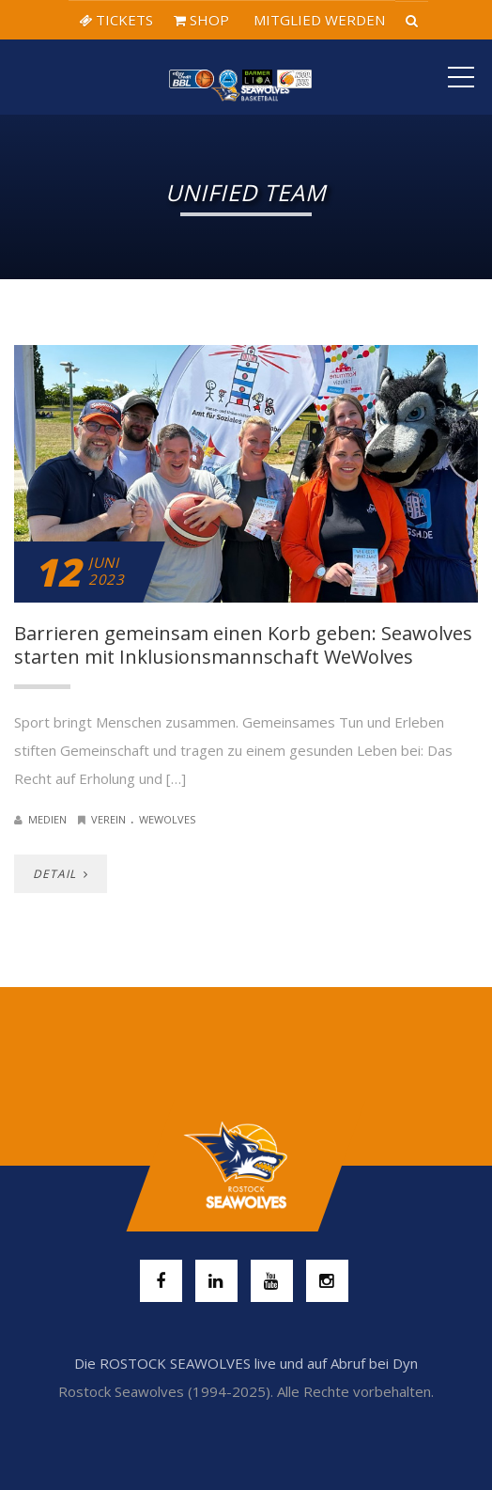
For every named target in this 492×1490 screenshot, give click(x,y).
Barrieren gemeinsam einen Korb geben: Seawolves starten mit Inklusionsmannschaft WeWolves (243, 644)
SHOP (201, 19)
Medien (47, 819)
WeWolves (167, 819)
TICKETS (116, 19)
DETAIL (60, 874)
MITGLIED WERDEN (317, 19)
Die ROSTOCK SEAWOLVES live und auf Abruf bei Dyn (246, 1363)
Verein (108, 819)
